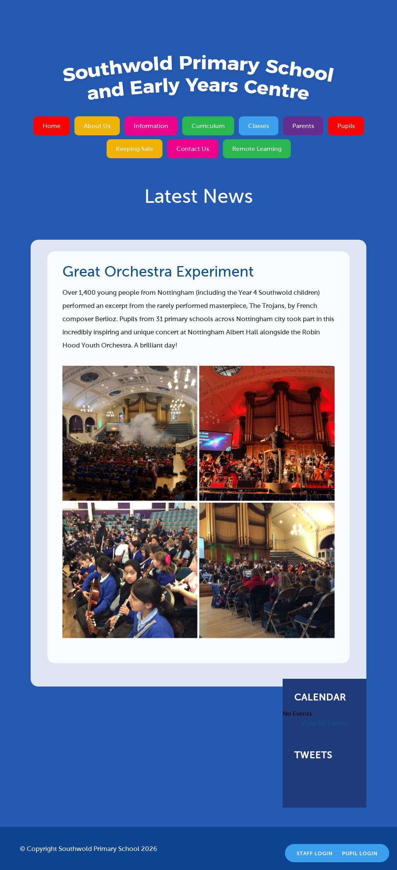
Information (151, 126)
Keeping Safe (134, 148)
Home (51, 126)
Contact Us (192, 148)
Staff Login (315, 853)
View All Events (324, 723)
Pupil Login (360, 853)
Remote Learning (256, 148)
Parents (303, 126)
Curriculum (208, 126)
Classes (258, 126)
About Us (97, 126)
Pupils (346, 126)
